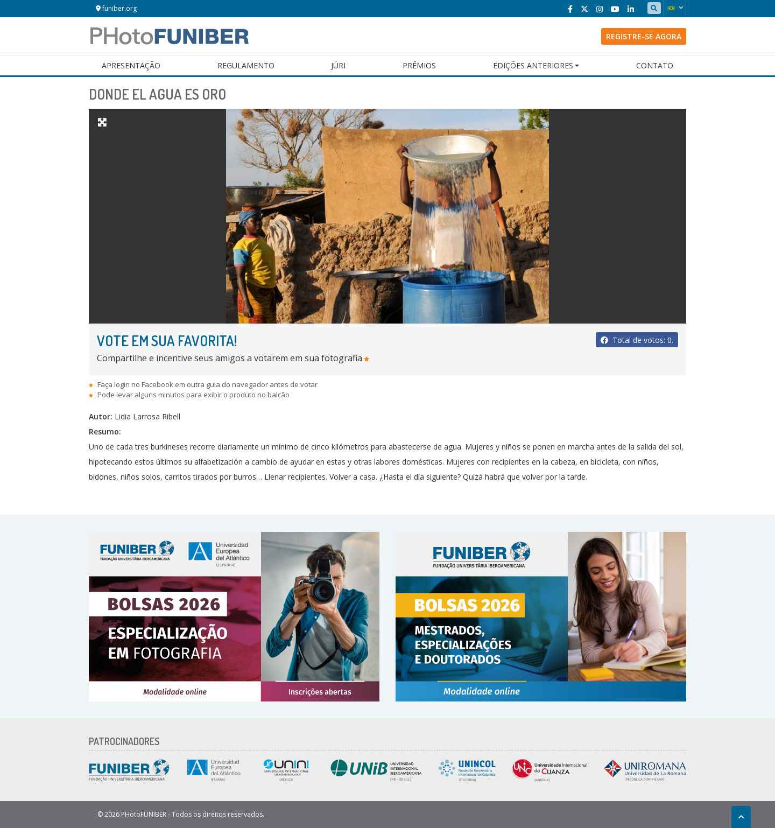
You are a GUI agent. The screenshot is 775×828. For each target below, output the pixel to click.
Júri (338, 65)
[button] (675, 8)
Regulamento (245, 65)
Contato (654, 65)
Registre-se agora (643, 36)
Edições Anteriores (533, 65)
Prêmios (419, 65)
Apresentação (131, 65)
